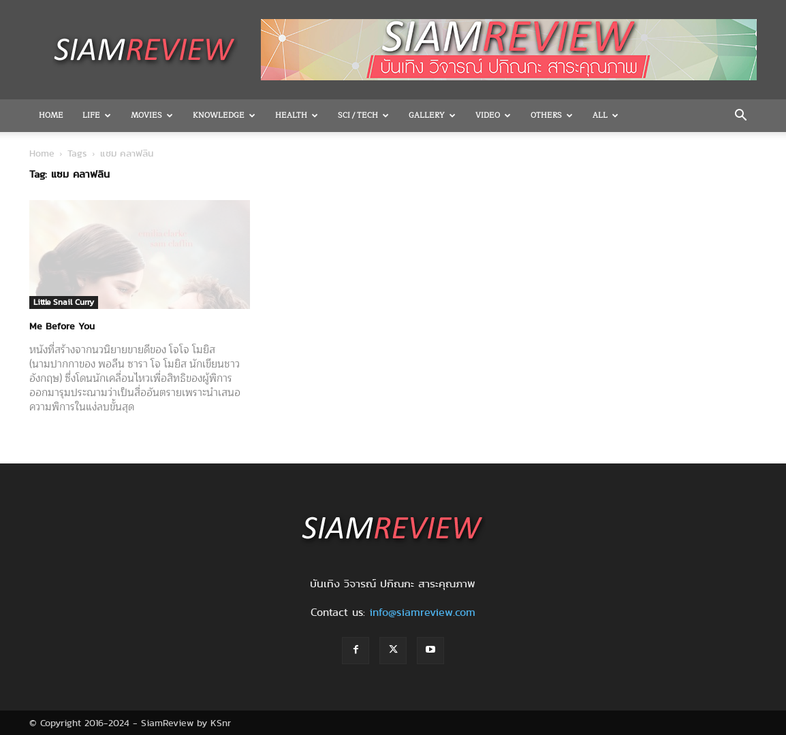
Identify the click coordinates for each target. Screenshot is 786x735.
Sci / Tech (363, 115)
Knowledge (224, 115)
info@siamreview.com (422, 612)
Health (296, 115)
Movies (152, 115)
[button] (740, 116)
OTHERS (552, 115)
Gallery (432, 115)
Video (493, 115)
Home (51, 115)
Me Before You (62, 326)
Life (96, 115)
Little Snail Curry (63, 302)
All (605, 115)
